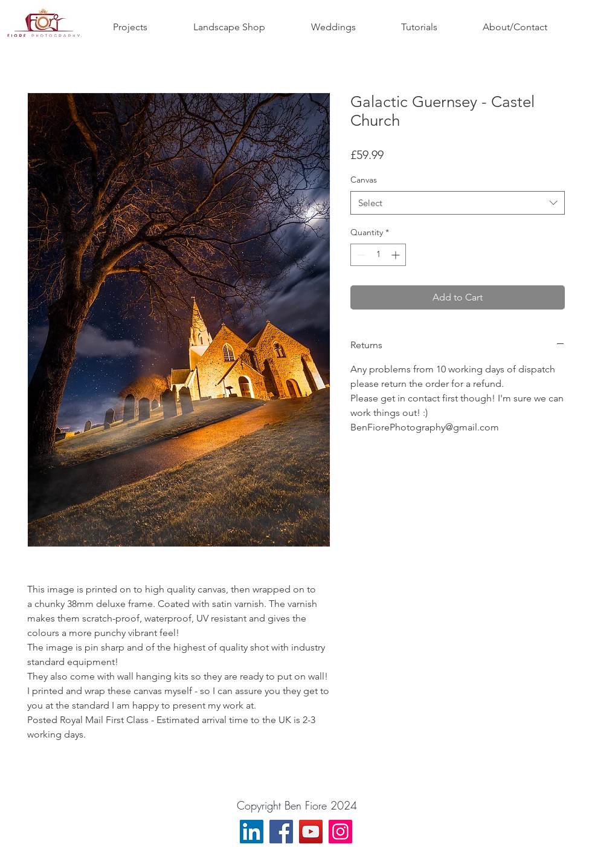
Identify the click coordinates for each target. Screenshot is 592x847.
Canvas (363, 179)
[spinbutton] (378, 254)
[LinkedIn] (251, 831)
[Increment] (396, 254)
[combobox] (457, 203)
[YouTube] (311, 831)
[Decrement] (359, 254)
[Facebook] (281, 831)
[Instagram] (340, 831)
